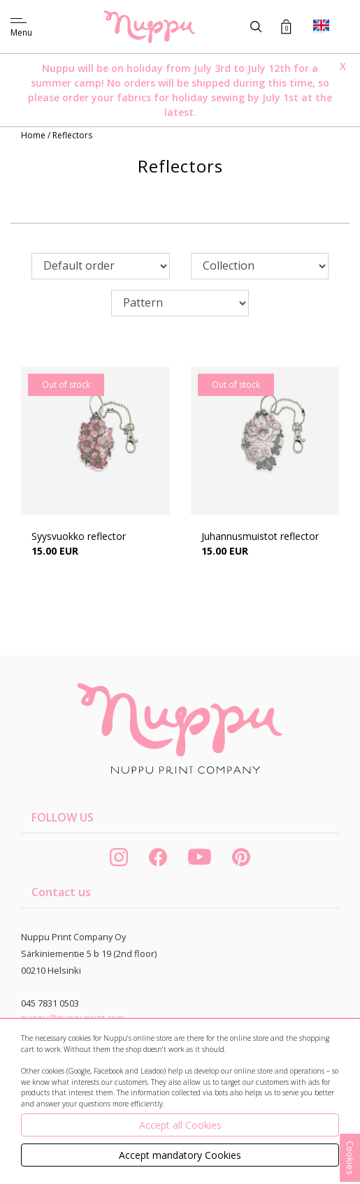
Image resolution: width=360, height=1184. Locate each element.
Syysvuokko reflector (78, 536)
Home (34, 135)
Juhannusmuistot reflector (260, 536)
